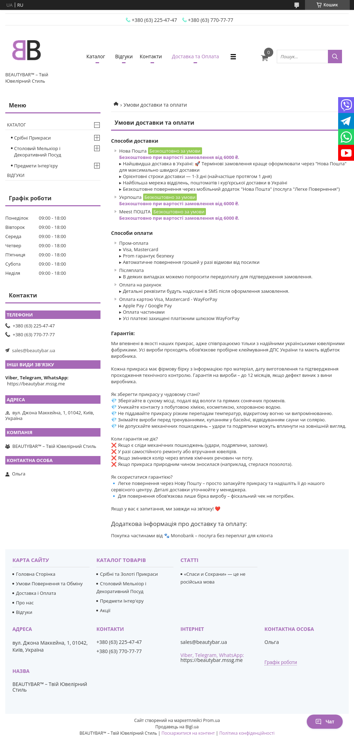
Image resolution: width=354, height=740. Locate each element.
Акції (105, 610)
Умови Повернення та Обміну (49, 583)
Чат (324, 721)
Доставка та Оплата (195, 56)
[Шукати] (335, 56)
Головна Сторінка (35, 574)
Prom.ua (211, 720)
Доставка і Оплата (36, 593)
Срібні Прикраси (32, 138)
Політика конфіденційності (246, 733)
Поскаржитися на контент (188, 733)
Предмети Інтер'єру (36, 165)
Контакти (151, 56)
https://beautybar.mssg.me (36, 383)
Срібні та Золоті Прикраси (129, 574)
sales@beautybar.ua (33, 350)
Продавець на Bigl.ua (177, 727)
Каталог (95, 56)
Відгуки (124, 56)
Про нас (24, 602)
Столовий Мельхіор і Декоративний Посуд (37, 151)
